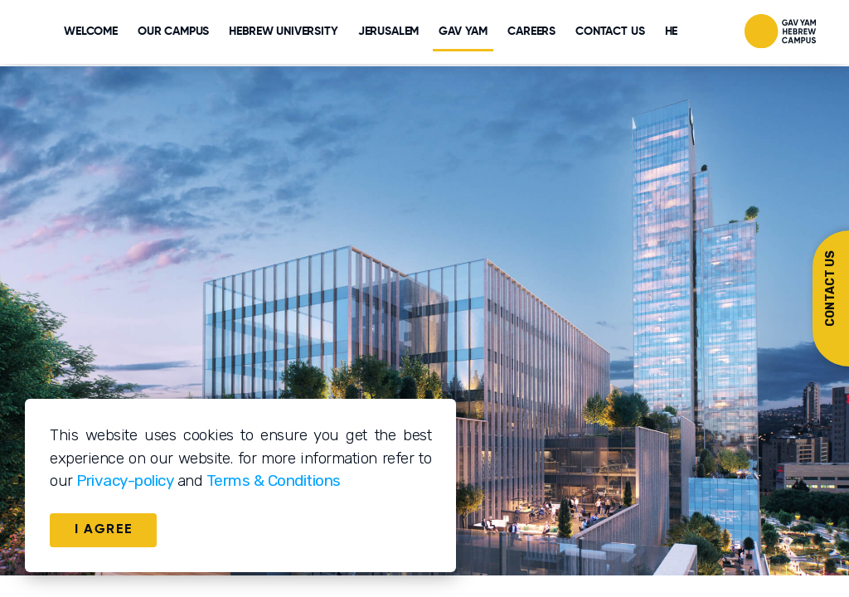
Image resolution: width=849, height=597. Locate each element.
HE (671, 31)
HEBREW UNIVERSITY (283, 31)
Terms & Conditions (273, 480)
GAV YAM (463, 31)
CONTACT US (609, 31)
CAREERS (531, 31)
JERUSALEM (389, 31)
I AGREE (103, 529)
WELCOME (91, 31)
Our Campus (173, 31)
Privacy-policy (124, 480)
